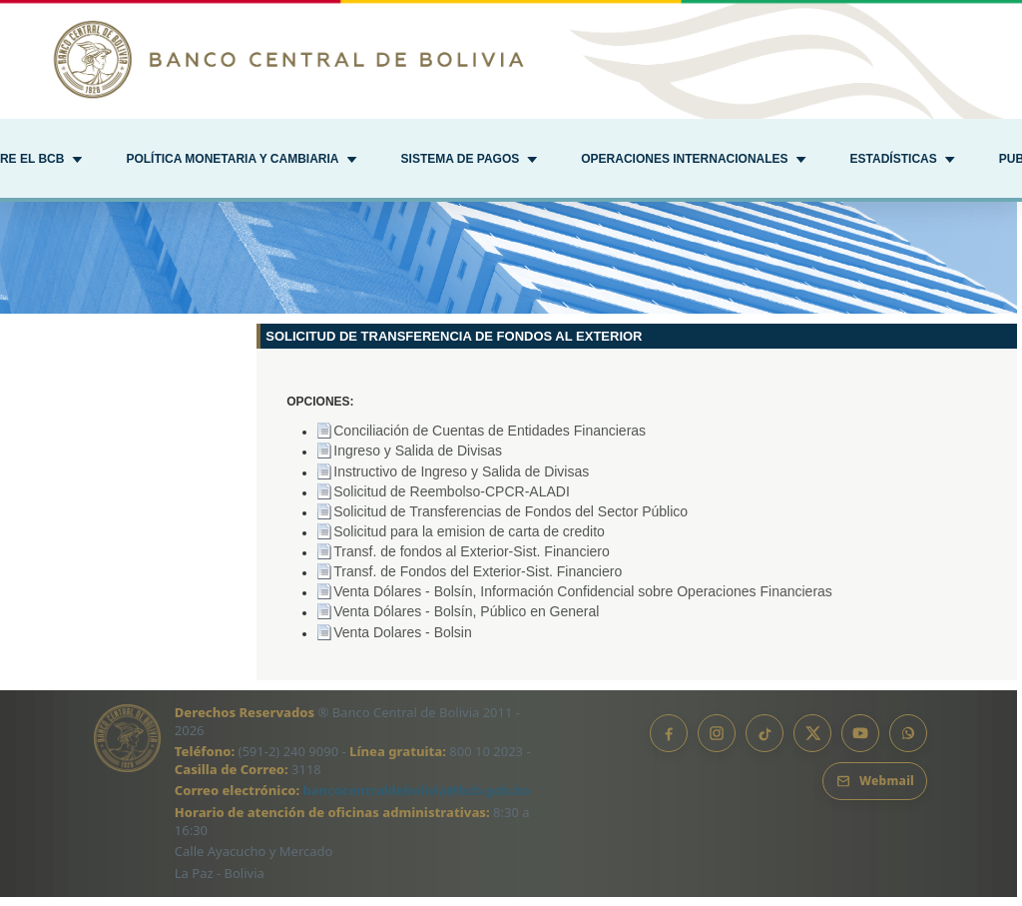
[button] (241, 161)
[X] (812, 742)
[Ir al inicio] (511, 59)
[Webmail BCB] (874, 790)
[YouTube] (860, 742)
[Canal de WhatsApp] (908, 742)
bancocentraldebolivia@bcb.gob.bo (416, 799)
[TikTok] (764, 742)
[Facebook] (669, 742)
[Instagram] (717, 742)
